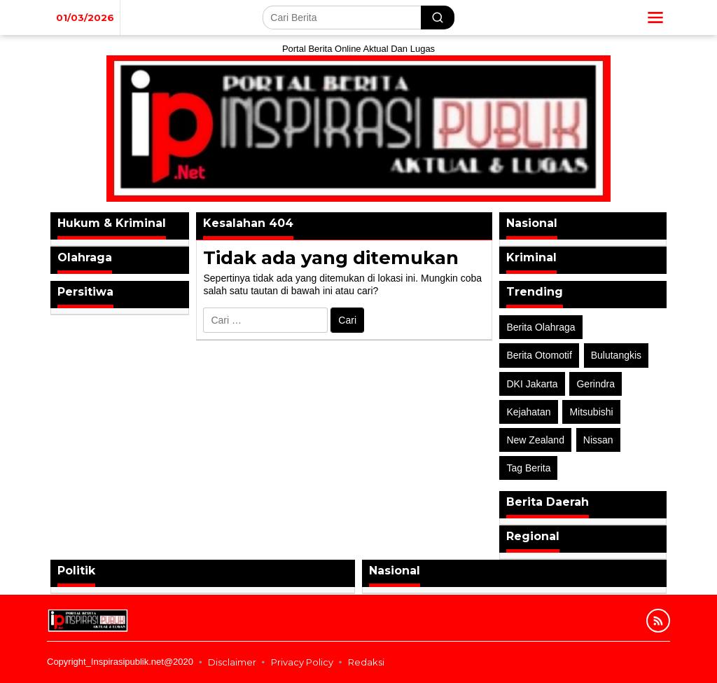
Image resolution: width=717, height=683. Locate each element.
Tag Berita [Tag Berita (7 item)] (528, 468)
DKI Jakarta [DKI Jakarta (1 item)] (531, 383)
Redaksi (366, 662)
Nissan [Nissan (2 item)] (598, 440)
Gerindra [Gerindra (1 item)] (595, 383)
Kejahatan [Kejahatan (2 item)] (528, 412)
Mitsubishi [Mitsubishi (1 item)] (591, 412)
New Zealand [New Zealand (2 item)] (535, 440)
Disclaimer (232, 662)
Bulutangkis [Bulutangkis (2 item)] (616, 355)
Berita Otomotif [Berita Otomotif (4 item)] (538, 355)
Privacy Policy (302, 662)
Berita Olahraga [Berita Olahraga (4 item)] (540, 327)
